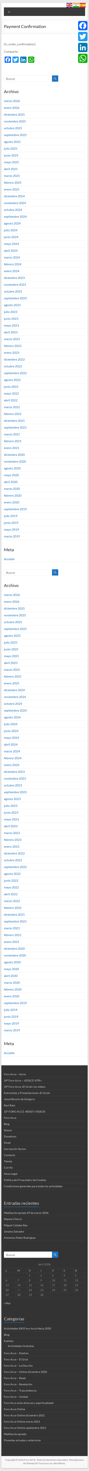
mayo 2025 (11, 162)
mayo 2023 (11, 325)
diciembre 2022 (14, 359)
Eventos (8, 1341)
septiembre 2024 (15, 216)
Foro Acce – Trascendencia (20, 1390)
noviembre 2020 (15, 461)
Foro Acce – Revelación (18, 1384)
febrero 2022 (12, 414)
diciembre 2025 (14, 114)
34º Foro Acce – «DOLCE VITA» (23, 1080)
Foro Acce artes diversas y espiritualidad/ (29, 1403)
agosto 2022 (12, 380)
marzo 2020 (12, 488)
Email (7, 1142)
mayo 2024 (11, 243)
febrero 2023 (12, 346)
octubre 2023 (13, 291)
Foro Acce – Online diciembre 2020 (25, 1371)
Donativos (10, 1136)
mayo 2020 (11, 475)
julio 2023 (10, 312)
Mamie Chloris (13, 1219)
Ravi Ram (9, 1105)
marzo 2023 (12, 339)
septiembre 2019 (15, 509)
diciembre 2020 (14, 454)
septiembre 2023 (15, 298)
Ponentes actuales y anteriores (22, 1440)
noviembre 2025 (15, 121)
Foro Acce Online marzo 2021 (22, 1421)
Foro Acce (10, 1117)
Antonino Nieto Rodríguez (20, 1237)
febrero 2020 (12, 495)
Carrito (8, 1167)
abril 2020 (11, 482)
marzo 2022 (12, 407)
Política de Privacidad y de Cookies (25, 1180)
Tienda (8, 1161)
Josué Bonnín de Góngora (19, 1099)
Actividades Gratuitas (21, 1346)
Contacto (9, 1155)
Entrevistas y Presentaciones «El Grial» (27, 1093)
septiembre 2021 (15, 427)
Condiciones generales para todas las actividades (33, 1186)
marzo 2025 (12, 175)
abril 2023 (11, 332)
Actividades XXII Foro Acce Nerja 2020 (27, 1328)
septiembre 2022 (15, 373)
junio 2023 (11, 318)
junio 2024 (11, 237)
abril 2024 (11, 250)
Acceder (9, 559)
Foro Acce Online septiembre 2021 (25, 1427)
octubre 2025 (13, 128)
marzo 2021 (12, 434)
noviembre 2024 (15, 203)
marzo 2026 (12, 101)
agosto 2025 (12, 141)
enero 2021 (11, 448)
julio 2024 (10, 230)
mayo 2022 (11, 393)
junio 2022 (11, 386)
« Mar (7, 1303)
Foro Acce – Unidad (16, 1396)
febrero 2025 (12, 182)
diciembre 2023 (14, 278)
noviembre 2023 (15, 284)
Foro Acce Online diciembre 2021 (24, 1415)
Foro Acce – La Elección (18, 1365)
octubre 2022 (13, 366)
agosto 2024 (12, 223)
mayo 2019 (11, 529)
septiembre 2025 (15, 135)
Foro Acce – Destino (16, 1353)
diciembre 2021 (14, 420)
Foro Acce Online (14, 1409)
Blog (6, 1124)
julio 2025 (10, 148)
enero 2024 (11, 271)
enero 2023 (11, 352)
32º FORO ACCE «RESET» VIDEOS (24, 1111)
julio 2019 (10, 516)
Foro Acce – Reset (15, 1378)
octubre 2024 (13, 209)
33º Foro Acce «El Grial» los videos (24, 1086)
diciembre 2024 (14, 196)
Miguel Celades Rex (15, 1225)
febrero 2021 (12, 441)
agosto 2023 (12, 305)
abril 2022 (11, 400)
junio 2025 (11, 155)
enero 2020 (11, 502)
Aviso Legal (10, 1173)
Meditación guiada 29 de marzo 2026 (26, 1212)
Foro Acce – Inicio (15, 1074)
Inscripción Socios (15, 1148)
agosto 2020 (12, 468)
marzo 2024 (12, 257)
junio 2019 (11, 522)
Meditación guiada (15, 1434)
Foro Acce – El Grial (16, 1359)
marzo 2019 (12, 536)
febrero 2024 (12, 264)
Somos (8, 1130)
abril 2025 (11, 169)
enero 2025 (11, 189)
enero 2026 (11, 107)
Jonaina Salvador (14, 1231)
